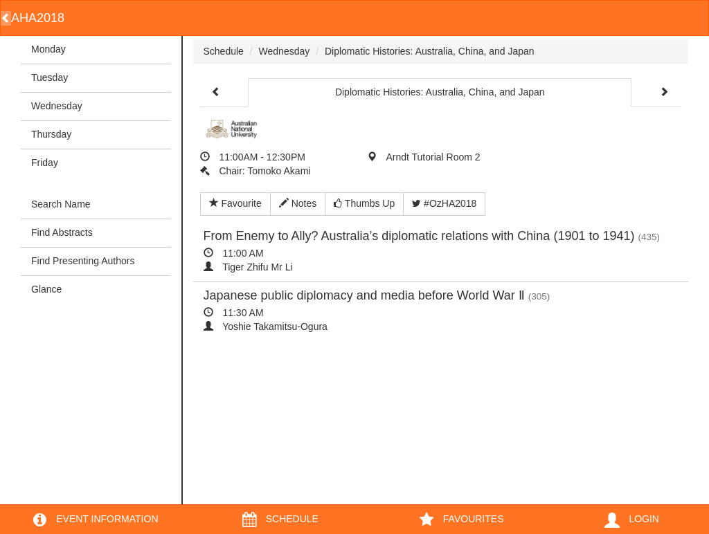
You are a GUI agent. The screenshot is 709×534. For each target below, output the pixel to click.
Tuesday (49, 77)
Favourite (235, 203)
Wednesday (56, 105)
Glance (46, 289)
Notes (297, 203)
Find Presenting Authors (82, 260)
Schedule (224, 51)
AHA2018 (37, 18)
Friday (44, 162)
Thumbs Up (364, 203)
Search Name (61, 204)
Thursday (51, 134)
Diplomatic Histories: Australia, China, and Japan (430, 51)
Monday (48, 49)
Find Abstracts (62, 232)
